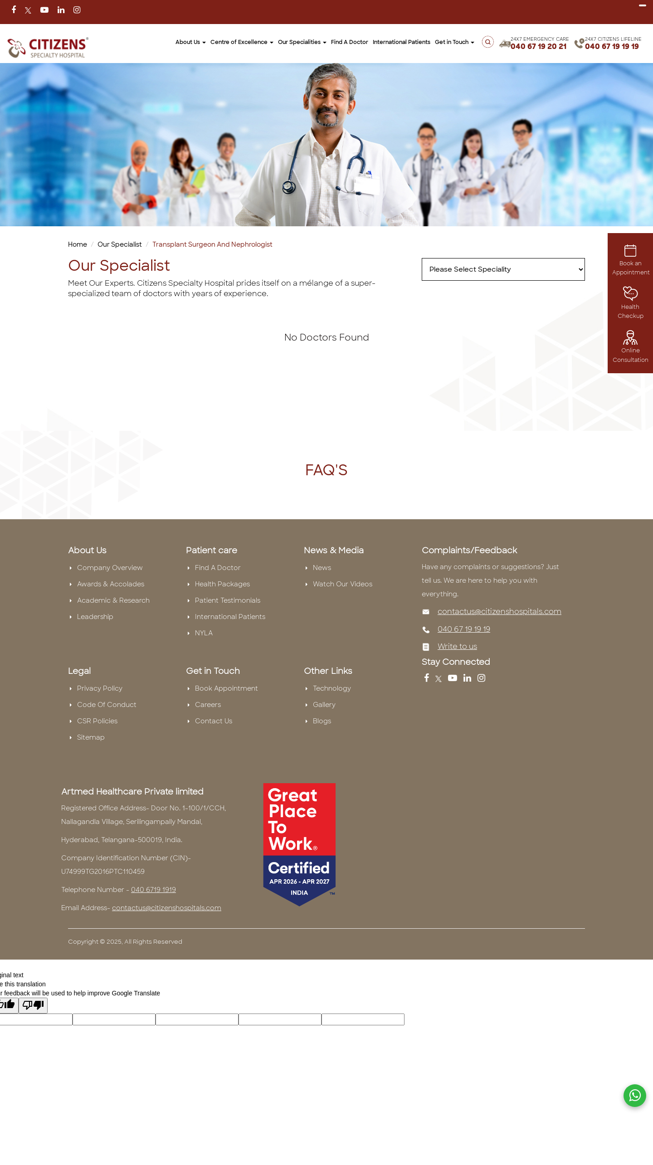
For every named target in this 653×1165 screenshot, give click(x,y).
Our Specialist (119, 244)
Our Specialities (302, 42)
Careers (208, 705)
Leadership (95, 617)
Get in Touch (454, 42)
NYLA (204, 633)
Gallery (324, 705)
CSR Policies (97, 721)
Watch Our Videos (342, 584)
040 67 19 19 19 (612, 46)
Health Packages (222, 584)
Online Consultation (630, 349)
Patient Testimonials (227, 600)
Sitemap (91, 737)
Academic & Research (113, 600)
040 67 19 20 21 (538, 46)
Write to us (457, 646)
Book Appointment (226, 688)
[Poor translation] (33, 1006)
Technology (332, 688)
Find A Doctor (349, 42)
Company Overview (110, 568)
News (322, 568)
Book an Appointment (631, 261)
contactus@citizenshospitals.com (499, 611)
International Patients (401, 42)
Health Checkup (630, 305)
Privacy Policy (99, 688)
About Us (190, 42)
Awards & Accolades (110, 584)
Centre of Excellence (241, 42)
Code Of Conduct (106, 705)
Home (77, 244)
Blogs (322, 721)
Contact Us (213, 721)
